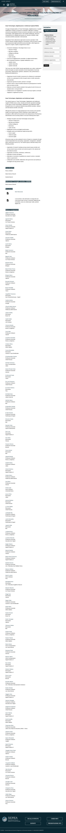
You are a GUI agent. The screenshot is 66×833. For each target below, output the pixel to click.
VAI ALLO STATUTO (33, 818)
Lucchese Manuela (9, 537)
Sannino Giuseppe (9, 700)
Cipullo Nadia (8, 319)
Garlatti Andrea (8, 462)
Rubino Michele (9, 688)
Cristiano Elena (9, 344)
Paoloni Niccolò (9, 612)
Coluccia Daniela (9, 325)
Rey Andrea (8, 662)
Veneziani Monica (9, 775)
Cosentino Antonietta (10, 337)
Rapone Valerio (9, 656)
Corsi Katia (8, 331)
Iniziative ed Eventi (49, 43)
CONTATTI (41, 830)
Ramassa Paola (9, 650)
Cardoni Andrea (9, 300)
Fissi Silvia (7, 437)
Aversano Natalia (9, 237)
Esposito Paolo (8, 425)
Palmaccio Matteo (9, 625)
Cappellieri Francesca (10, 294)
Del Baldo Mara (9, 394)
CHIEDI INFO (54, 818)
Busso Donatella (9, 287)
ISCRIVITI (33, 823)
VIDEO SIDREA (46, 1)
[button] (63, 1)
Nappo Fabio (8, 600)
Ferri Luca (7, 431)
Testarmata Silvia (9, 725)
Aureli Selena (8, 244)
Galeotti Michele (9, 456)
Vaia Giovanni (8, 769)
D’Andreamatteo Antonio (11, 356)
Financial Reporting (49, 39)
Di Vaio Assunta (9, 412)
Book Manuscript (19, 191)
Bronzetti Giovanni (9, 281)
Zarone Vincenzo (9, 800)
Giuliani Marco (8, 475)
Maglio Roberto (9, 544)
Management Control (50, 36)
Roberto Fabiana (9, 669)
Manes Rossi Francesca (11, 556)
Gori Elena (7, 481)
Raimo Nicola (8, 644)
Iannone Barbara (9, 500)
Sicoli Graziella (8, 719)
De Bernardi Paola (9, 375)
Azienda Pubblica (49, 38)
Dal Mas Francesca (9, 362)
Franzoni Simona (9, 444)
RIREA (46, 44)
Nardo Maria (8, 606)
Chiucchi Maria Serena (10, 306)
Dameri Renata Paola (10, 369)
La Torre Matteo (9, 506)
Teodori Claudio (9, 756)
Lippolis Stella (8, 525)
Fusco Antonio (8, 450)
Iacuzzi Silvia (8, 494)
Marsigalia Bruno (9, 581)
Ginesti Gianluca (9, 469)
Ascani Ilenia (8, 231)
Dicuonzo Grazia (9, 419)
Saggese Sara (8, 694)
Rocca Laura (8, 675)
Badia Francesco (9, 250)
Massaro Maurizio (9, 587)
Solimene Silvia (9, 731)
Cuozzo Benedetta (9, 350)
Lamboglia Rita (8, 512)
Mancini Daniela (9, 550)
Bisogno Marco (8, 275)
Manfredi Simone (9, 562)
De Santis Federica (9, 387)
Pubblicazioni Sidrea (49, 41)
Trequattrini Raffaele (10, 763)
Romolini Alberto (9, 681)
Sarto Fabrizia (8, 713)
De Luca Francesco (9, 381)
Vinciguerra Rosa (9, 788)
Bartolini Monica (9, 262)
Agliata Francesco (9, 212)
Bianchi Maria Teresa (10, 269)
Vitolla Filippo (8, 794)
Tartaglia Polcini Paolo (10, 750)
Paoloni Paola (8, 631)
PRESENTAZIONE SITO (55, 1)
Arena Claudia (8, 225)
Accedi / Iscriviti (5, 1)
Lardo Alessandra (9, 519)
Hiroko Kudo (8, 487)
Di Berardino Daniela (10, 406)
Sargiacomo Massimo (10, 706)
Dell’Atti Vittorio (9, 400)
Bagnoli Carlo (8, 256)
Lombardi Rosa (9, 531)
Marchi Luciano (9, 575)
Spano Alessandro (9, 738)
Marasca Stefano (9, 569)
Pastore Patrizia (9, 637)
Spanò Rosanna (9, 744)
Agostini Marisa (9, 219)
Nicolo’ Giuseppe (9, 619)
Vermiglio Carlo (9, 781)
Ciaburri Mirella (8, 312)
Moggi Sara (8, 594)
